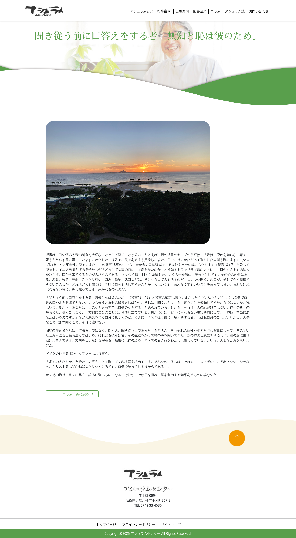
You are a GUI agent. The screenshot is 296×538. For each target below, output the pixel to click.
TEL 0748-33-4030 (148, 505)
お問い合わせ (259, 11)
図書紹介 (199, 11)
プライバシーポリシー (138, 524)
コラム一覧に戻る (76, 394)
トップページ (106, 524)
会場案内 (182, 11)
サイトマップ (171, 524)
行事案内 (164, 11)
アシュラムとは (141, 11)
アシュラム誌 (235, 11)
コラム (216, 11)
